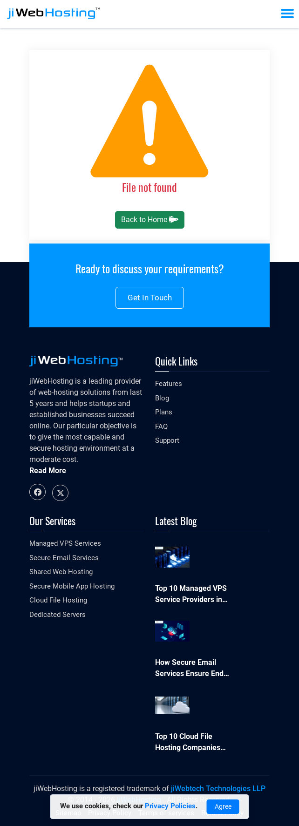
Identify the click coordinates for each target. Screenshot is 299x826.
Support (167, 440)
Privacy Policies (170, 806)
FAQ (161, 426)
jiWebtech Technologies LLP (218, 788)
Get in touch (150, 297)
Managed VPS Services (65, 543)
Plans (163, 412)
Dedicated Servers (57, 614)
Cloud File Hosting (58, 600)
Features (168, 383)
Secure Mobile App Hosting (72, 586)
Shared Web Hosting (61, 572)
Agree (223, 806)
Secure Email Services (64, 558)
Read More (47, 470)
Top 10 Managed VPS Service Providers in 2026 (191, 594)
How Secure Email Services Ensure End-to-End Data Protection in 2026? (190, 668)
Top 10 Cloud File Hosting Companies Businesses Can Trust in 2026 (191, 742)
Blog (162, 398)
